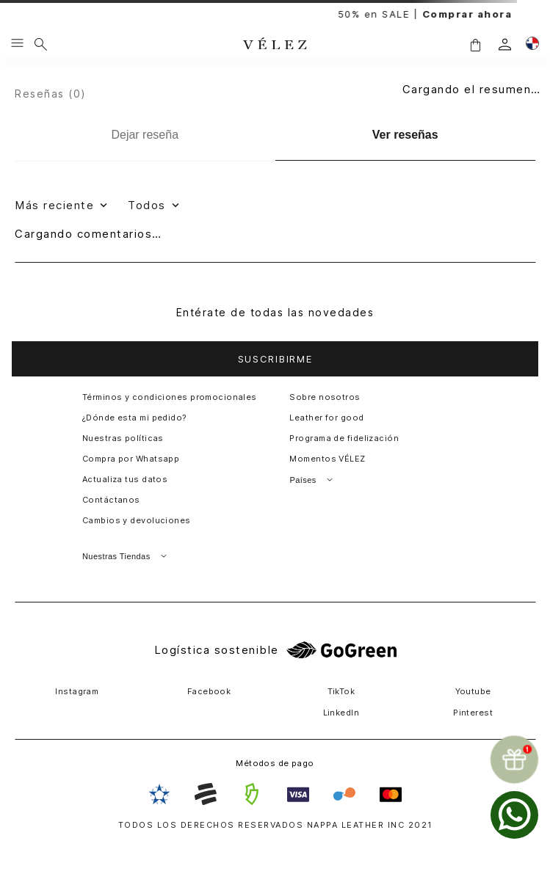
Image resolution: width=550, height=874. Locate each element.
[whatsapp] (514, 815)
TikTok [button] (341, 691)
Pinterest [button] (473, 712)
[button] (475, 44)
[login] (505, 44)
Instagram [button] (76, 691)
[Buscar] (41, 44)
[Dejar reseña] (145, 135)
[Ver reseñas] (405, 135)
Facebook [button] (209, 691)
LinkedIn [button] (341, 712)
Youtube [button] (473, 691)
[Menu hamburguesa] (17, 44)
